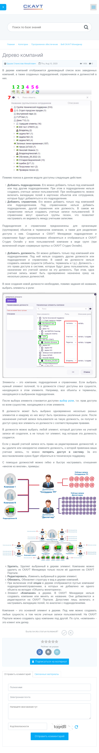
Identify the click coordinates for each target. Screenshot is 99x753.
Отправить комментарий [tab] (17, 674)
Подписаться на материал (49, 661)
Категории (23, 44)
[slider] (49, 642)
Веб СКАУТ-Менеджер (71, 44)
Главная (11, 44)
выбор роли (67, 400)
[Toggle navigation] (93, 7)
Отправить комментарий (49, 736)
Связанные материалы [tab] (47, 674)
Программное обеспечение (44, 44)
